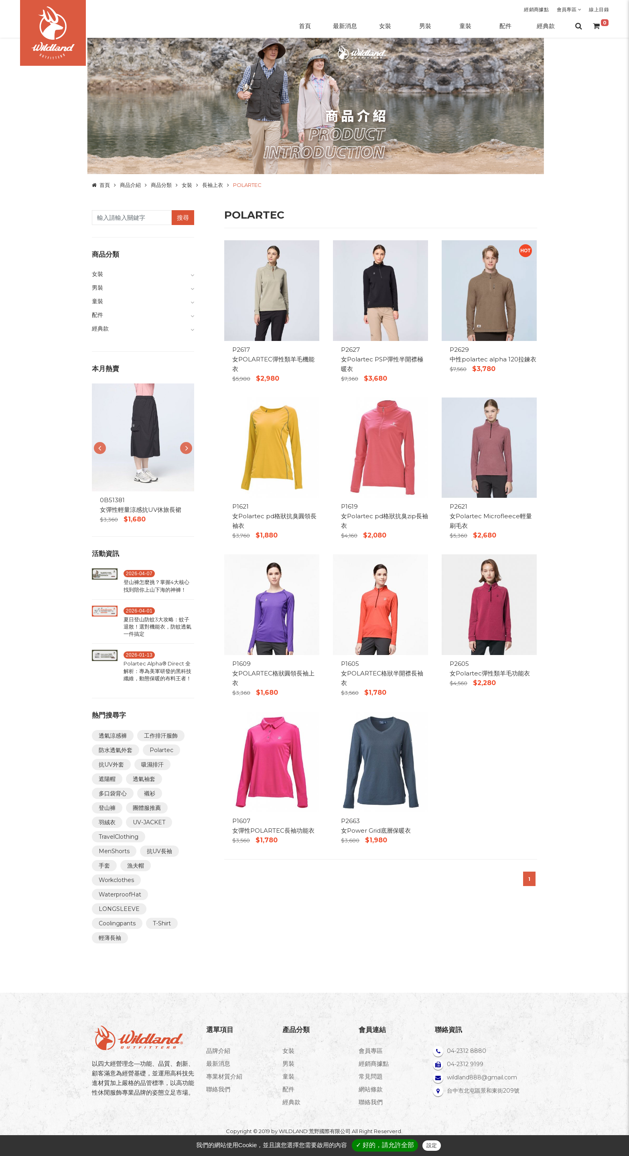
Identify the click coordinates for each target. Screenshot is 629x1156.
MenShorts (114, 851)
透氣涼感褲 (113, 735)
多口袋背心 (113, 793)
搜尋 (183, 217)
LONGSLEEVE (119, 909)
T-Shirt (162, 923)
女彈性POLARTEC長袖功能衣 (273, 830)
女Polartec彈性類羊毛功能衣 (490, 673)
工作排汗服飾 (161, 735)
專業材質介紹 (224, 1076)
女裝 (187, 185)
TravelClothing (118, 836)
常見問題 (371, 1076)
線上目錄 (599, 9)
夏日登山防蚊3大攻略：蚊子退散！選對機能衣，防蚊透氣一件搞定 (157, 626)
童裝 (288, 1076)
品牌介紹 (218, 1051)
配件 (288, 1089)
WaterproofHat (120, 894)
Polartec (161, 750)
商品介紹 (130, 185)
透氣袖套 (144, 779)
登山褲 (107, 807)
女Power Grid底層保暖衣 (376, 830)
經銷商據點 (536, 9)
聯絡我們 (218, 1089)
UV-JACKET (149, 822)
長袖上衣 (212, 185)
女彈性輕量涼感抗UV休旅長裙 (140, 509)
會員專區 (569, 9)
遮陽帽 (107, 779)
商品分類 (161, 185)
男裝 (288, 1063)
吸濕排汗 (152, 764)
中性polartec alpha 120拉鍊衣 (493, 359)
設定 (431, 1145)
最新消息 (218, 1063)
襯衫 (149, 793)
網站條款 (371, 1089)
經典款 (291, 1102)
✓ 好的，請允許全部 (385, 1145)
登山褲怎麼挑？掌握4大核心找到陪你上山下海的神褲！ (156, 585)
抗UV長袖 (159, 851)
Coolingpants (117, 923)
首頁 (104, 185)
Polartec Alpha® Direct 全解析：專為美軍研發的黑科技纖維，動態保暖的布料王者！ (157, 670)
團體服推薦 (147, 807)
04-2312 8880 (466, 1051)
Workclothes (116, 880)
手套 (104, 865)
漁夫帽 (135, 865)
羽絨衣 (107, 822)
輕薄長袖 (110, 937)
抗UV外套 (111, 764)
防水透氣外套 (115, 750)
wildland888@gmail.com (482, 1077)
